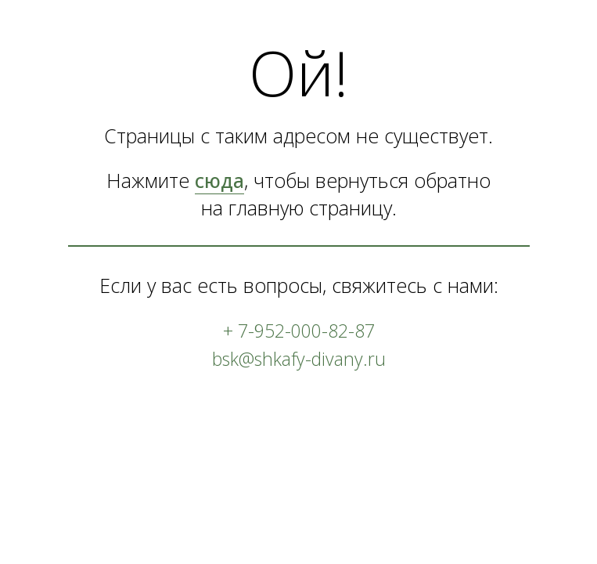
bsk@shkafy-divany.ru (299, 358)
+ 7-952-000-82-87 (299, 330)
